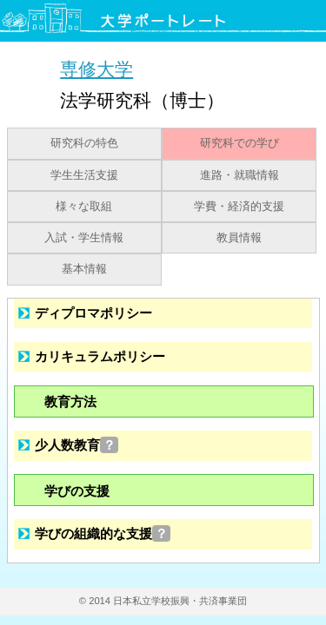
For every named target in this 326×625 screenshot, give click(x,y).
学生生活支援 (84, 175)
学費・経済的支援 (239, 207)
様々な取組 (84, 207)
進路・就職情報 (239, 175)
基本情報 (84, 269)
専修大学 (96, 69)
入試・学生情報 (83, 238)
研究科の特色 (84, 143)
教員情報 (239, 238)
